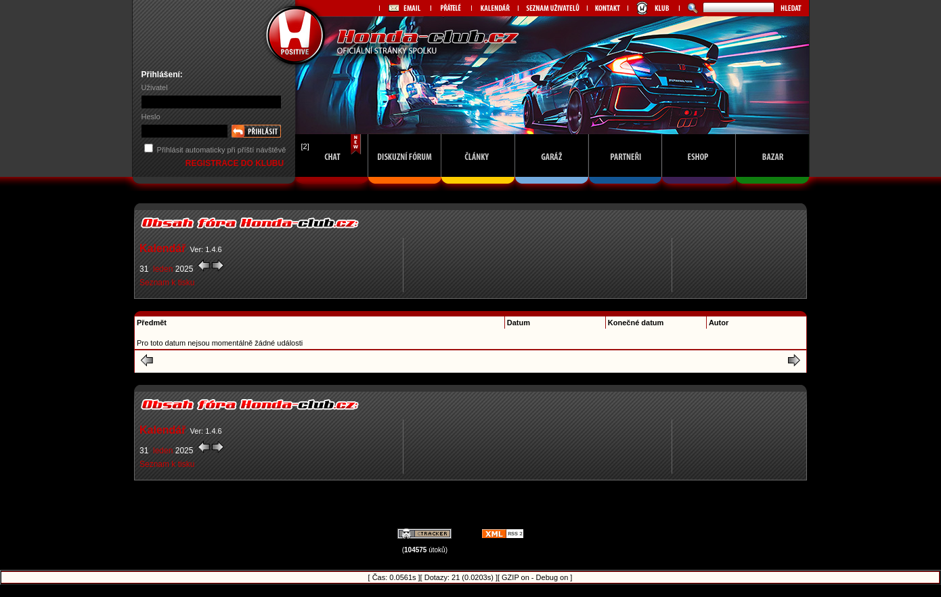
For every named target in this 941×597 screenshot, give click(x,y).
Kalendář (162, 248)
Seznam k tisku (166, 282)
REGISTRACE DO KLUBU (235, 163)
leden (163, 269)
